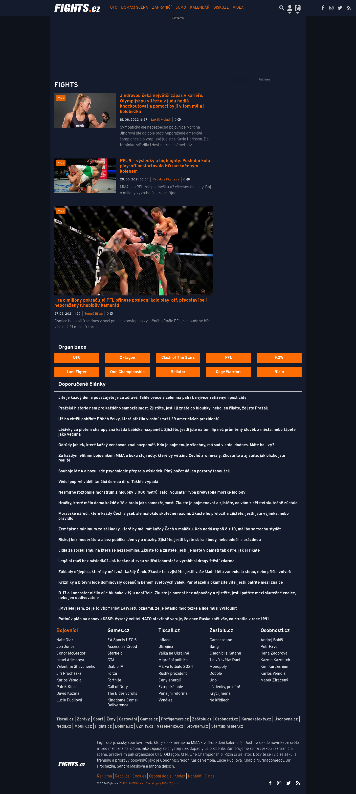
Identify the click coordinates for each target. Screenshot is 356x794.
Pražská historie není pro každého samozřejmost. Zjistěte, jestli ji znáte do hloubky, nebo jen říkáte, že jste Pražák (163, 408)
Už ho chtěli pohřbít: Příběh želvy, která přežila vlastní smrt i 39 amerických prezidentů (139, 419)
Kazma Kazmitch (275, 660)
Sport (98, 719)
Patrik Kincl (66, 687)
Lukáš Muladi (161, 120)
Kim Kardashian (274, 666)
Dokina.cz (124, 726)
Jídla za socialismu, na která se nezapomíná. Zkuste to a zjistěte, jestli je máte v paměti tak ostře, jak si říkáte (159, 550)
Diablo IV (115, 666)
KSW (279, 357)
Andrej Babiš (272, 640)
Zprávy (83, 719)
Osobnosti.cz (226, 719)
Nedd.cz (63, 726)
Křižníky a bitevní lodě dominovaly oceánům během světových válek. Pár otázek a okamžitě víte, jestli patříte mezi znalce (170, 582)
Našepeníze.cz (169, 726)
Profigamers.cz (175, 719)
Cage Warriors (229, 372)
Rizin (279, 372)
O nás (209, 776)
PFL (228, 357)
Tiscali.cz (65, 719)
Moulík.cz (83, 726)
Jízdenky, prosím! (224, 687)
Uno (213, 680)
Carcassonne (220, 640)
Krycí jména (219, 693)
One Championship (127, 372)
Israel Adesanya (70, 660)
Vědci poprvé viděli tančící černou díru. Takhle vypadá (108, 482)
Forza (112, 673)
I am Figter (77, 372)
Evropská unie (170, 687)
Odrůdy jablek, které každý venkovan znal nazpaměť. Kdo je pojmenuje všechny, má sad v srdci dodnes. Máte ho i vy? (166, 445)
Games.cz (149, 719)
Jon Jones (65, 646)
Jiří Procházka (69, 673)
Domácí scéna (134, 7)
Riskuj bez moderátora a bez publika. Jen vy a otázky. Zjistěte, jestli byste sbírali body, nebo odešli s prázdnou (159, 540)
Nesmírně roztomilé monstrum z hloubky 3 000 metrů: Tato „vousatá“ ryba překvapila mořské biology (151, 492)
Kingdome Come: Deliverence (122, 703)
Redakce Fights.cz (166, 179)
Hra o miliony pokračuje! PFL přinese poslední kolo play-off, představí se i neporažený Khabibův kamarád (130, 303)
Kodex (180, 776)
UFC (113, 7)
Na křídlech (219, 700)
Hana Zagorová (274, 653)
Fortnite (114, 680)
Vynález (165, 700)
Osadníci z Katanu (225, 653)
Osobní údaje (160, 776)
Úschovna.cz (286, 719)
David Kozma (67, 693)
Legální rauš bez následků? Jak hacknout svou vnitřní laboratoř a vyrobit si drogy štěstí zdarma (146, 561)
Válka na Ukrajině (173, 653)
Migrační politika (173, 660)
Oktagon (127, 357)
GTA (110, 660)
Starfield (114, 653)
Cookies (139, 776)
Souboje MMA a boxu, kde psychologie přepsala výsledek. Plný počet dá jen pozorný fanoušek (144, 471)
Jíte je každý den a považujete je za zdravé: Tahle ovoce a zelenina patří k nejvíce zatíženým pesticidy (152, 397)
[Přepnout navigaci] (290, 8)
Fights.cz (103, 726)
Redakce (122, 776)
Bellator (178, 372)
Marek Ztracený (274, 680)
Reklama (104, 776)
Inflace (164, 640)
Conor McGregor (71, 653)
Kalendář (199, 7)
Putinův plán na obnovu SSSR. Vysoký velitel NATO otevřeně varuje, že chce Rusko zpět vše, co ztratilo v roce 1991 (163, 619)
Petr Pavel (270, 646)
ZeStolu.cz (202, 719)
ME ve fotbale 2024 (175, 666)
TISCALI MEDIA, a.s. (132, 783)
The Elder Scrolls (122, 693)
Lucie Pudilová (69, 700)
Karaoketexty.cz (256, 719)
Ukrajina (165, 646)
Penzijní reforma (173, 693)
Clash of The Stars (178, 357)
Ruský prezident (172, 673)
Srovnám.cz (197, 726)
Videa (238, 7)
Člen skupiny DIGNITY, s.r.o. (162, 783)
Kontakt (195, 776)
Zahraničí (162, 7)
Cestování (128, 719)
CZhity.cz (144, 726)
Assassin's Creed (122, 646)
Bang (214, 646)
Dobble (215, 673)
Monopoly (218, 666)
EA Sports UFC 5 (122, 640)
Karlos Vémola (69, 680)
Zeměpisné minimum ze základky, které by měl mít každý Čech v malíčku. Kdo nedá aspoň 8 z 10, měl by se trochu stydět (169, 529)
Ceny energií (169, 680)
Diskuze (221, 7)
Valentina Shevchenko (75, 666)
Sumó (181, 7)
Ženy (110, 719)
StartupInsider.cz (227, 726)
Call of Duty (117, 687)
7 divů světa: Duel (224, 660)
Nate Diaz (64, 640)
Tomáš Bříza (94, 314)
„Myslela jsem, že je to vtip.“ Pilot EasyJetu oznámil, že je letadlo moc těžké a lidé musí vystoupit (147, 608)
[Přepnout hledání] (282, 8)
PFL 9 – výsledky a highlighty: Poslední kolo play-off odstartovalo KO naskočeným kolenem (165, 166)
